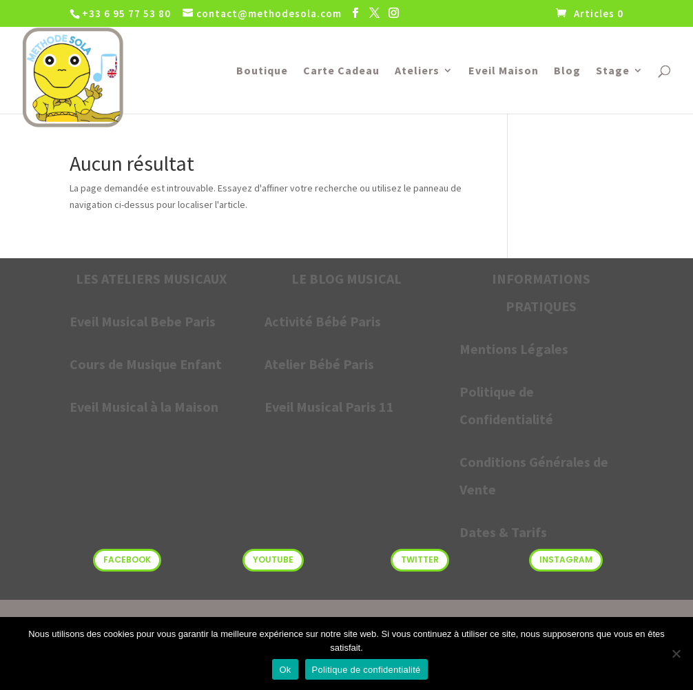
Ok (285, 670)
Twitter (420, 559)
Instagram (565, 559)
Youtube (273, 559)
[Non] (676, 653)
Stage (613, 71)
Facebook (127, 559)
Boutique (262, 71)
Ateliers (417, 71)
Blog (567, 71)
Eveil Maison (503, 71)
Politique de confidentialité (366, 670)
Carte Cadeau (341, 71)
